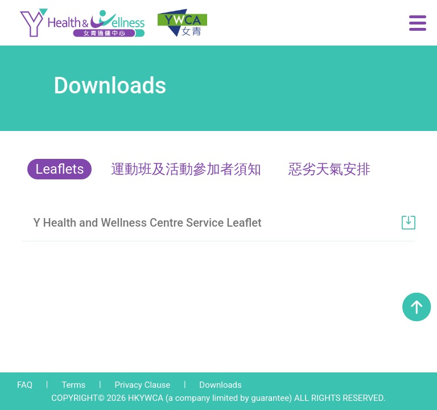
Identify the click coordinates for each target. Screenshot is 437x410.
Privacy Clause (142, 385)
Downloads (220, 385)
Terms (73, 385)
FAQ (24, 385)
